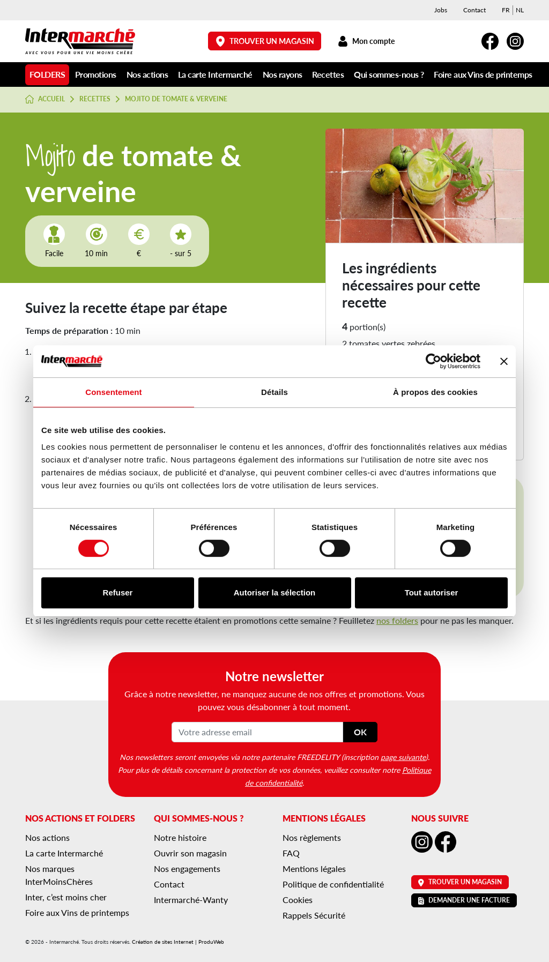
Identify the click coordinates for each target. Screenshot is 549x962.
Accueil (45, 99)
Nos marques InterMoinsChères (59, 875)
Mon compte (366, 41)
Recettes (328, 74)
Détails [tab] (274, 392)
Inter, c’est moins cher (66, 897)
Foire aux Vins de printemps (483, 74)
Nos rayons (282, 74)
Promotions (95, 74)
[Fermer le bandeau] (504, 361)
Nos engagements (187, 868)
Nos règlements (312, 837)
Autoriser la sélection (275, 592)
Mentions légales (314, 868)
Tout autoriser (431, 592)
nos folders (397, 620)
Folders (47, 74)
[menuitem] (506, 10)
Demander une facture (464, 900)
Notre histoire (180, 837)
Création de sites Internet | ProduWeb (178, 941)
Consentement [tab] (113, 392)
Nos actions (147, 74)
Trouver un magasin (265, 41)
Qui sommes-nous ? (389, 74)
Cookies (298, 899)
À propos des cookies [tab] (435, 392)
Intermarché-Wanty (191, 899)
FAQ (291, 853)
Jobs (440, 9)
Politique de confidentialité (333, 884)
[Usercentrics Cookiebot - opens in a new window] (433, 361)
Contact (474, 9)
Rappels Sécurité (314, 915)
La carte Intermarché (215, 74)
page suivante (403, 756)
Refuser (118, 592)
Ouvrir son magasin (190, 853)
